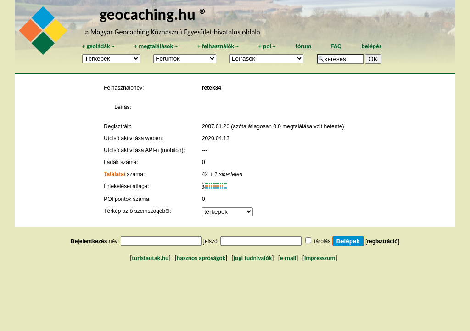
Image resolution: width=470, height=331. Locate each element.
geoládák (98, 46)
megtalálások (156, 46)
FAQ (336, 46)
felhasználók (218, 46)
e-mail (288, 258)
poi (267, 46)
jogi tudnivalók (253, 258)
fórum (304, 46)
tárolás (322, 241)
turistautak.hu (150, 258)
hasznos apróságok (201, 258)
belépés (371, 46)
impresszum (320, 258)
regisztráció (382, 241)
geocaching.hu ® (153, 14)
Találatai (114, 174)
